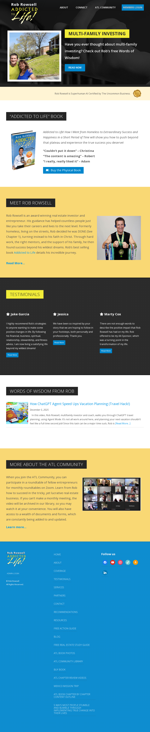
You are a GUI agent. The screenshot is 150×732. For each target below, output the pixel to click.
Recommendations (66, 612)
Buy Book (59, 669)
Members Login (132, 7)
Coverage (60, 570)
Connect (81, 7)
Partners (59, 595)
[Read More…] (122, 423)
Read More (12, 355)
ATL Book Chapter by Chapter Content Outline (72, 696)
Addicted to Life (24, 253)
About (64, 7)
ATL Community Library (68, 661)
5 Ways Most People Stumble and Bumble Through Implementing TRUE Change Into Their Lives (74, 709)
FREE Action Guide (65, 628)
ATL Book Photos (64, 653)
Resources (60, 620)
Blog (57, 636)
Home (57, 554)
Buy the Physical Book (63, 170)
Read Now (74, 67)
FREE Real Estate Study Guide (72, 645)
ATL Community (105, 7)
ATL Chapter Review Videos (70, 677)
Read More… (15, 263)
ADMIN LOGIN (13, 573)
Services (59, 587)
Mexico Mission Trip (66, 686)
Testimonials (62, 579)
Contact (59, 603)
